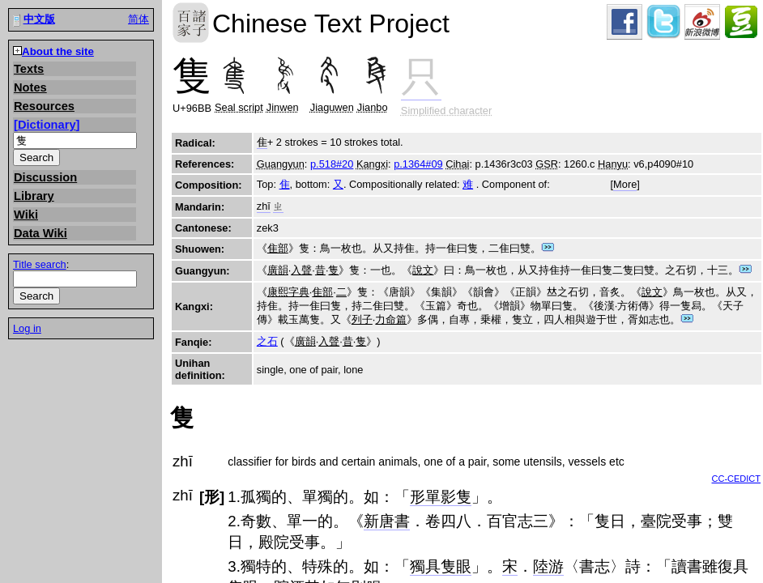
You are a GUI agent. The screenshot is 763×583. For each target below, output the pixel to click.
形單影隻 (440, 496)
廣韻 (277, 270)
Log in (27, 328)
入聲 (301, 270)
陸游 (548, 566)
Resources (44, 106)
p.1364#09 (418, 164)
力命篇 (391, 319)
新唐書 (387, 521)
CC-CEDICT (736, 478)
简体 (138, 19)
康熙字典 (288, 292)
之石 (267, 341)
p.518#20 (331, 164)
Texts (29, 68)
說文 (422, 270)
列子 (362, 319)
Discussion (45, 177)
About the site (58, 51)
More (625, 184)
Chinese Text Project (191, 22)
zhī (264, 206)
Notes (30, 87)
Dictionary (47, 124)
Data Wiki (40, 233)
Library (34, 195)
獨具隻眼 (440, 566)
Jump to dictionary (547, 247)
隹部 (277, 248)
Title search (39, 264)
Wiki (26, 214)
